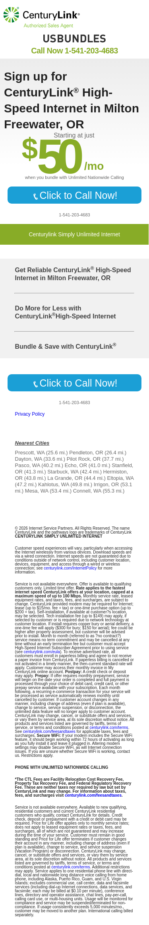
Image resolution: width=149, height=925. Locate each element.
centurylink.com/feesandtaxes (49, 731)
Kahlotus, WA (53, 484)
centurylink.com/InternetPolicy (70, 568)
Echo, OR (76, 465)
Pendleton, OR (86, 453)
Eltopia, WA (120, 478)
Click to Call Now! (75, 195)
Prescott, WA (30, 453)
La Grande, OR (64, 478)
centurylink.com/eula (42, 652)
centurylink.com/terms (108, 727)
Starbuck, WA (62, 472)
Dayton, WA (28, 459)
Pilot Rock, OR (84, 459)
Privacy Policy (30, 414)
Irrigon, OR (106, 484)
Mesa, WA (36, 491)
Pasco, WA (27, 465)
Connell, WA (87, 491)
